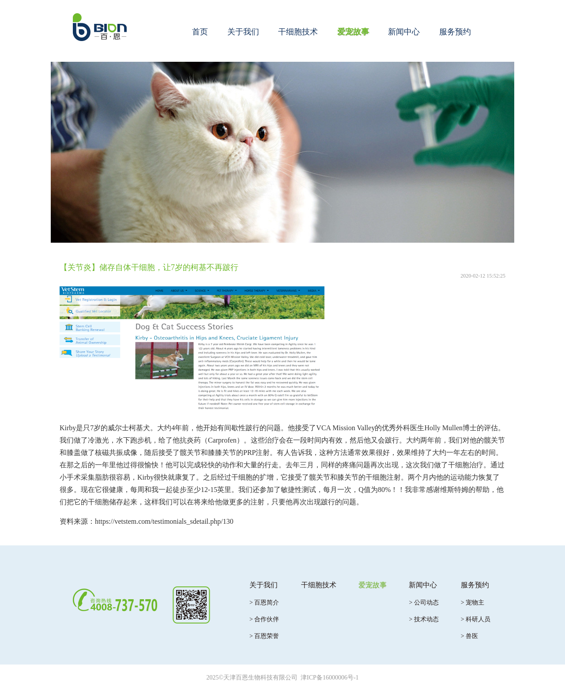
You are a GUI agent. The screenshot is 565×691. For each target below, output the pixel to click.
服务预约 (455, 31)
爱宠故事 (353, 31)
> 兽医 (469, 636)
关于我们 (243, 31)
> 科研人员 (475, 619)
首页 (200, 31)
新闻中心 (404, 31)
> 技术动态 (423, 619)
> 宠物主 (472, 602)
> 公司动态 (423, 602)
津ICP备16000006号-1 (329, 677)
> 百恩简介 (264, 602)
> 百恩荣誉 (264, 636)
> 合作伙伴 (264, 619)
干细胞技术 (298, 31)
